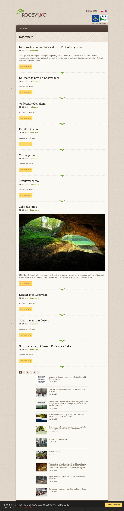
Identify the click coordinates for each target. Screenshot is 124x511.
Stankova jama (29, 181)
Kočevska (34, 50)
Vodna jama (27, 155)
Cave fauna (34, 158)
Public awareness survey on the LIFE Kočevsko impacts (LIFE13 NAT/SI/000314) (66, 415)
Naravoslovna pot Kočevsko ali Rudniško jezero (50, 47)
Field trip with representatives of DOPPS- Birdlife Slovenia (67, 390)
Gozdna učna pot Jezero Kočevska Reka (45, 346)
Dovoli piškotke (113, 504)
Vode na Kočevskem (32, 103)
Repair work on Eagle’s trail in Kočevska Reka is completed (67, 477)
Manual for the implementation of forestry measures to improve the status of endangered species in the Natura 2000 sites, (68, 404)
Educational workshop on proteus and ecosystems (67, 489)
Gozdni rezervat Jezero (34, 320)
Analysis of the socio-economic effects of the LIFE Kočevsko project (67, 378)
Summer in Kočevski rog (58, 439)
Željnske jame (28, 206)
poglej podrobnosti (27, 507)
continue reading (25, 66)
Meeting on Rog (54, 452)
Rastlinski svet (29, 129)
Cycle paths (34, 81)
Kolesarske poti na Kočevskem (39, 78)
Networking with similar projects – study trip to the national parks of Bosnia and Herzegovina (67, 428)
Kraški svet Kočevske (33, 294)
